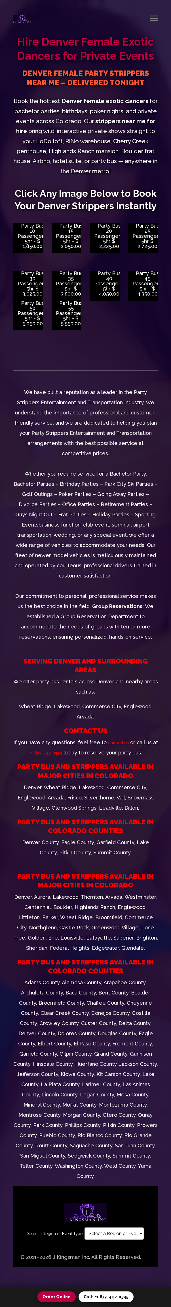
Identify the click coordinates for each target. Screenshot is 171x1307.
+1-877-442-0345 (45, 753)
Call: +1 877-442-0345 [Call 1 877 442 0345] (106, 1297)
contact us (118, 743)
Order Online (57, 1297)
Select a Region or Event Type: (55, 1233)
